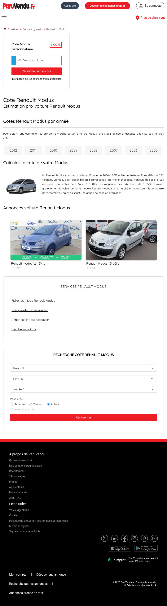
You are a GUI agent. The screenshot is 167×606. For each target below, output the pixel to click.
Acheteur (20, 404)
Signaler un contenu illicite (24, 531)
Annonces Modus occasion (30, 320)
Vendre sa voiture (23, 329)
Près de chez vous (149, 18)
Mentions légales (19, 526)
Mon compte (17, 574)
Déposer (107, 6)
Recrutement (16, 471)
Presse (13, 481)
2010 (53, 150)
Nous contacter (18, 492)
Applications (16, 487)
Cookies (14, 515)
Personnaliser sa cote (36, 71)
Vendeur (38, 404)
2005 (154, 150)
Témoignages (17, 476)
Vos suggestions (19, 510)
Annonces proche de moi (26, 593)
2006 (134, 150)
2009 (73, 150)
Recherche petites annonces (28, 584)
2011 (33, 150)
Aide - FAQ (15, 497)
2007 (113, 150)
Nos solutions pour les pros (25, 465)
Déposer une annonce (51, 574)
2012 (13, 150)
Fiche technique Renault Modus (33, 300)
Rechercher (83, 417)
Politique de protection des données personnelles (38, 520)
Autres (55, 404)
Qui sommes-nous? (20, 460)
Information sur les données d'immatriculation (36, 78)
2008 (94, 150)
